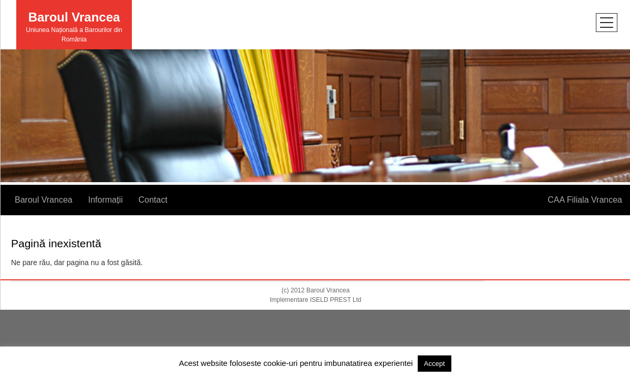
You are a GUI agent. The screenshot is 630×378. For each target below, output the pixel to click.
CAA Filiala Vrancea (585, 199)
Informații (105, 199)
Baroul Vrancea (74, 17)
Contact (153, 199)
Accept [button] (434, 364)
